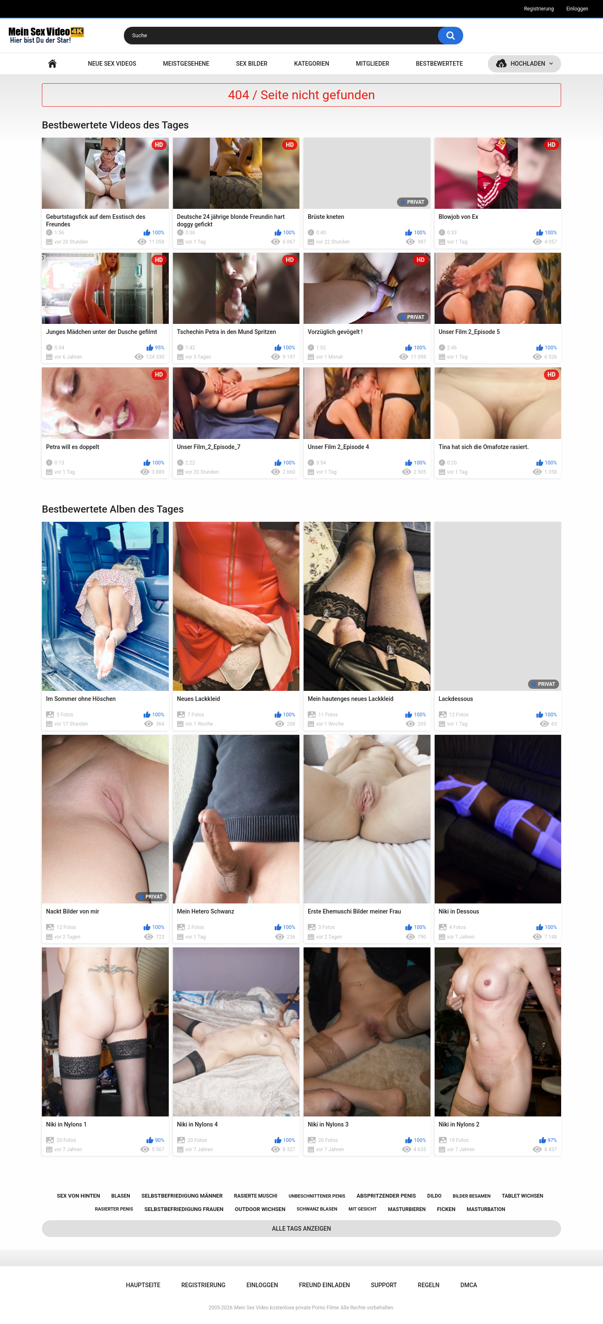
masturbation (486, 1209)
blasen (120, 1196)
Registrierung (539, 9)
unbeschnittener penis (317, 1196)
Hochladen (527, 63)
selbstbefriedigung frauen (184, 1209)
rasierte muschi (256, 1196)
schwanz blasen (317, 1209)
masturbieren (407, 1209)
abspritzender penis (386, 1196)
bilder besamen (471, 1196)
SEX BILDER (252, 63)
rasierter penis (114, 1209)
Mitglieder (372, 63)
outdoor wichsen (260, 1209)
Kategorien (312, 63)
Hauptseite (52, 63)
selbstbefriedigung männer (182, 1196)
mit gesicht (362, 1209)
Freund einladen (324, 1285)
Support (384, 1285)
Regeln (429, 1285)
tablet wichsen (522, 1196)
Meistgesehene (186, 63)
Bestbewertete (439, 63)
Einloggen (577, 9)
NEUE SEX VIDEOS (112, 63)
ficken (446, 1209)
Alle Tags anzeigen (301, 1228)
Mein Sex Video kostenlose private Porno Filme (286, 1308)
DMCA (469, 1285)
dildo (434, 1196)
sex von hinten (78, 1196)
